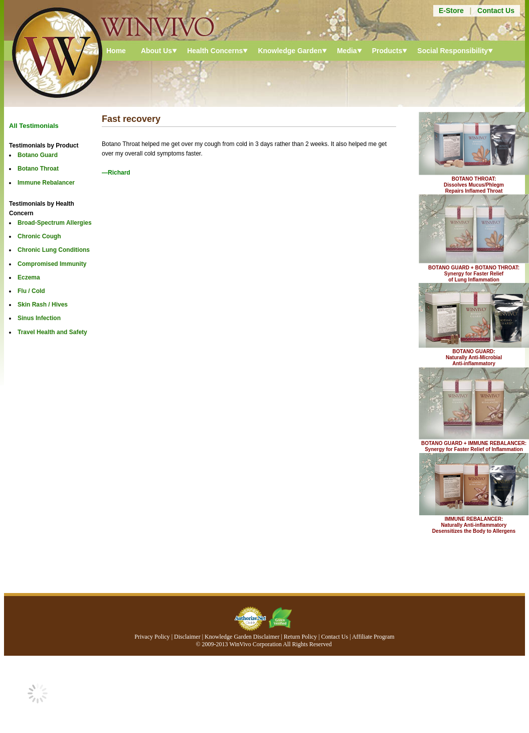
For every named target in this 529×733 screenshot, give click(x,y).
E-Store (451, 11)
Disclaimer (187, 636)
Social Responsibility (452, 51)
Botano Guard (38, 155)
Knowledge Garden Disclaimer (242, 636)
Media (347, 51)
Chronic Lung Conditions (54, 249)
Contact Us (495, 11)
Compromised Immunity (52, 263)
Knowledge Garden (290, 51)
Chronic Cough (39, 236)
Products (387, 51)
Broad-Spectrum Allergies (55, 222)
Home (116, 51)
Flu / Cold (31, 291)
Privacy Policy (151, 636)
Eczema (29, 277)
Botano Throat (38, 168)
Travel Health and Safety (52, 332)
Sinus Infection (39, 318)
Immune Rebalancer (46, 182)
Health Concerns (215, 51)
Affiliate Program (373, 636)
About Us (156, 51)
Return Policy (300, 636)
